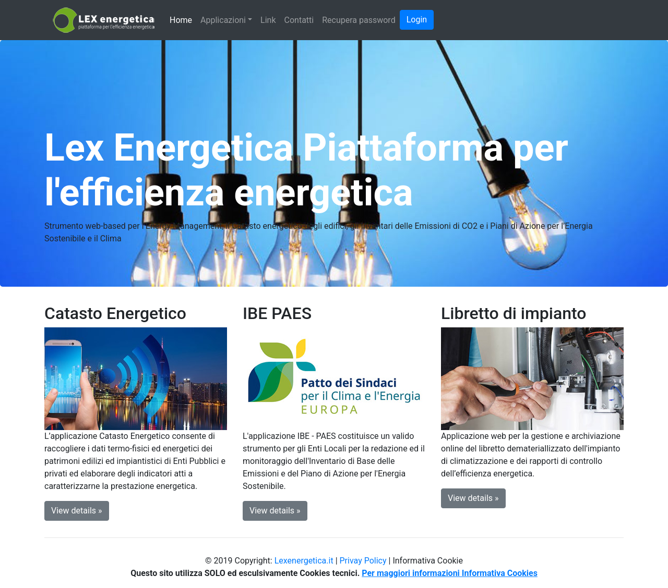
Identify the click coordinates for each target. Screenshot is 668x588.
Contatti (299, 20)
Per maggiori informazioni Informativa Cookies (450, 573)
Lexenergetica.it (304, 561)
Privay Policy (363, 561)
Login (417, 19)
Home (181, 20)
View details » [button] (76, 511)
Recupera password (358, 20)
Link (268, 20)
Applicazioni (223, 20)
